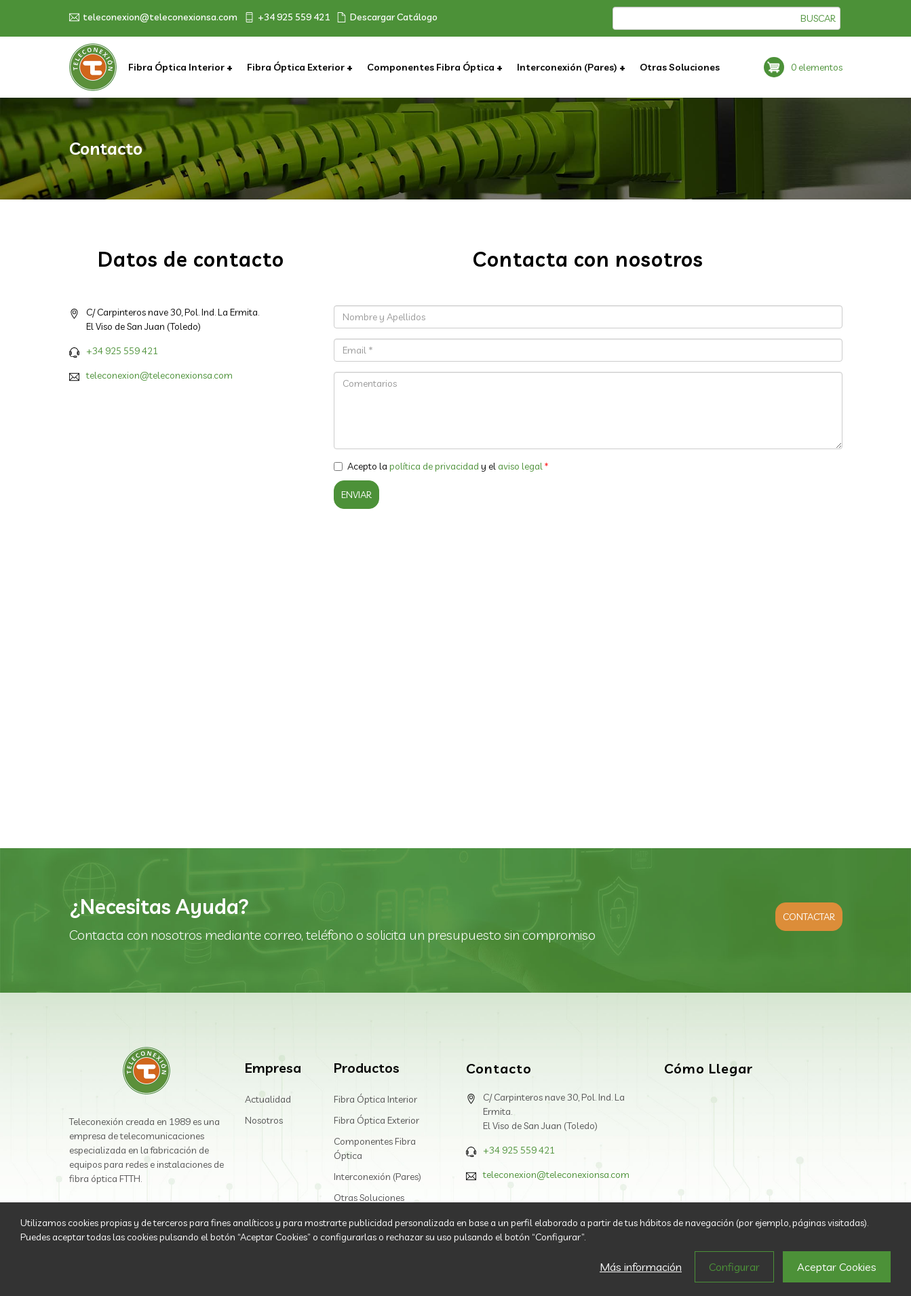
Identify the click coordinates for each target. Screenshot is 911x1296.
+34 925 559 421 (287, 17)
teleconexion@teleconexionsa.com (153, 17)
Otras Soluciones (680, 67)
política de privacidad (434, 466)
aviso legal (520, 466)
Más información (641, 1267)
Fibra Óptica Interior (177, 67)
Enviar (356, 495)
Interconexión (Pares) (568, 67)
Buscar (818, 18)
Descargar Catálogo (387, 17)
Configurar (734, 1267)
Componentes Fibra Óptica (432, 67)
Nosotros (264, 1120)
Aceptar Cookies (836, 1267)
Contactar (809, 917)
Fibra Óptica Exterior (297, 67)
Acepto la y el (438, 466)
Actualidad (268, 1099)
